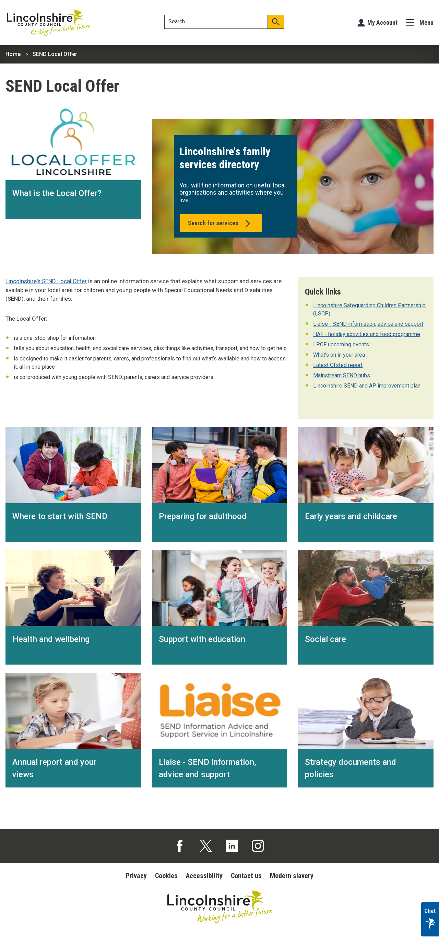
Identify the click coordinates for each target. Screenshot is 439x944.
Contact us (246, 876)
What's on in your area (339, 355)
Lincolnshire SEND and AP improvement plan (366, 385)
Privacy (136, 876)
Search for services (220, 225)
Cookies (166, 876)
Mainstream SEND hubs (341, 375)
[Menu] (420, 22)
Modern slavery (291, 876)
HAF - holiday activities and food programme (366, 334)
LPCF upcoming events (341, 344)
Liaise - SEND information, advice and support (368, 324)
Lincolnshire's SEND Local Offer (46, 281)
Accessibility (204, 876)
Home (13, 54)
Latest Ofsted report (338, 365)
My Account (382, 22)
